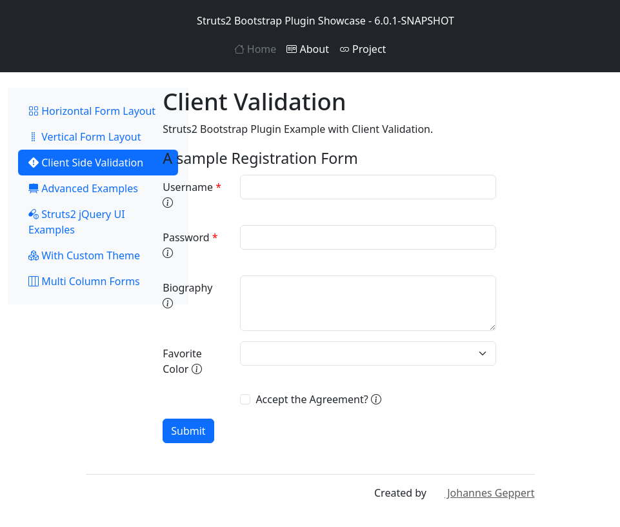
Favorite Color (182, 361)
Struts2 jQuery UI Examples (76, 222)
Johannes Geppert (481, 493)
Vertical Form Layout (84, 137)
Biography (187, 295)
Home (255, 49)
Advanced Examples (83, 188)
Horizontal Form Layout (91, 111)
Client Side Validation (85, 162)
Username (192, 195)
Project (362, 49)
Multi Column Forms (84, 281)
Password (190, 245)
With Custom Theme (84, 255)
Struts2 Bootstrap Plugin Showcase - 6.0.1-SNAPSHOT (310, 20)
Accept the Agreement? (318, 399)
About (307, 49)
